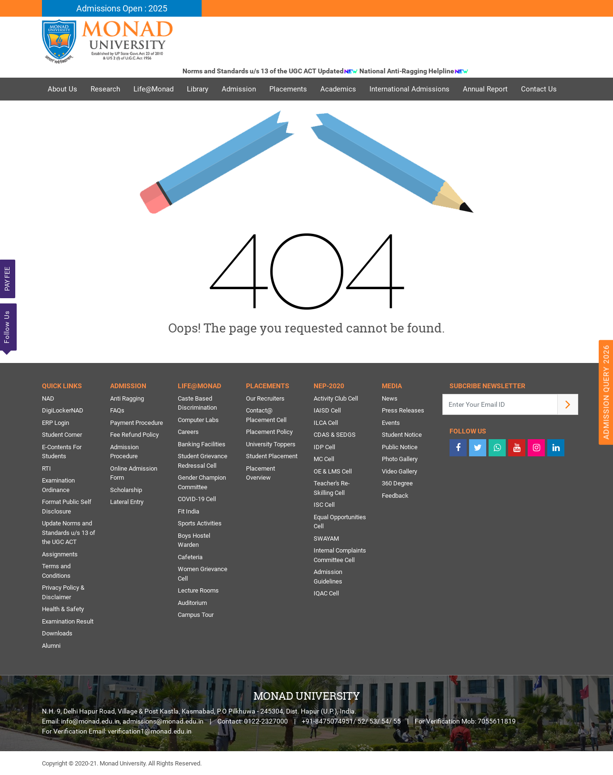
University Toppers (271, 444)
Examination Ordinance (58, 485)
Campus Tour (196, 614)
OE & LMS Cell (333, 471)
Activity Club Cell (336, 398)
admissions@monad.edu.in (163, 721)
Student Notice (402, 434)
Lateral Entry (126, 501)
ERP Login (55, 422)
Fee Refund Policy (134, 434)
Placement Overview (260, 473)
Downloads (57, 633)
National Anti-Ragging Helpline (419, 71)
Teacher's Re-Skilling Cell (332, 488)
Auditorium (192, 602)
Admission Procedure (124, 451)
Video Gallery (399, 471)
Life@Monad (153, 89)
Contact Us (539, 89)
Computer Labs (198, 419)
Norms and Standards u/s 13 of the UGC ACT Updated (275, 71)
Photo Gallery (400, 459)
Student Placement (271, 456)
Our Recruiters (265, 398)
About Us (62, 89)
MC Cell (324, 459)
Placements (288, 89)
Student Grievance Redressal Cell (202, 461)
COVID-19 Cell (197, 499)
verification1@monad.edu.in (150, 731)
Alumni (51, 645)
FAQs (117, 410)
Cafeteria (190, 557)
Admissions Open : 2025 (121, 8)
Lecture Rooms (198, 590)
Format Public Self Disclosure (67, 506)
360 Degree (397, 483)
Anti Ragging (127, 398)
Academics (338, 89)
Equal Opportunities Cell (340, 521)
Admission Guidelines (328, 576)
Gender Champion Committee (202, 482)
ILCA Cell (326, 422)
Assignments (60, 554)
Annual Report (485, 89)
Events (391, 422)
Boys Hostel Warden (194, 540)
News (390, 398)
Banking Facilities (201, 444)
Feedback (395, 495)
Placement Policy (269, 431)
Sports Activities (200, 523)
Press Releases (403, 410)
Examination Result (67, 621)
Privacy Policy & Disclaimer (63, 592)
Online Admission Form (133, 473)
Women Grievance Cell (202, 573)
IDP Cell (324, 447)
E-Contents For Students (62, 451)
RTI (46, 468)
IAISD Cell (327, 410)
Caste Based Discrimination (197, 403)
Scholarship (126, 489)
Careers (188, 431)
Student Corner (62, 434)
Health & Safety (63, 609)
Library (197, 89)
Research (105, 89)
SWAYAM (326, 538)
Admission (239, 89)
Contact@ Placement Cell (266, 415)
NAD (48, 398)
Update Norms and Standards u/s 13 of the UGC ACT (68, 532)
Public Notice (400, 447)
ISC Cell (324, 504)
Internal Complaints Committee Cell (340, 555)
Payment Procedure (136, 422)
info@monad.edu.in (90, 721)
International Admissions (409, 89)
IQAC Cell (326, 593)
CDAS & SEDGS (335, 434)
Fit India (188, 511)
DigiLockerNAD (62, 410)
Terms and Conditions (56, 571)
